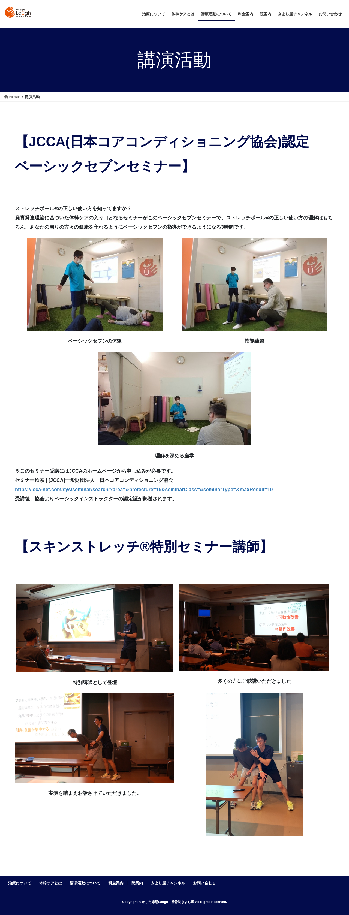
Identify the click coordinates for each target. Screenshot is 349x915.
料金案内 (116, 883)
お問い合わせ (204, 883)
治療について (19, 883)
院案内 (137, 883)
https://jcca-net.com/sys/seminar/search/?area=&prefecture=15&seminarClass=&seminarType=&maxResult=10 (144, 489)
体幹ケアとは (50, 883)
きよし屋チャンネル (168, 883)
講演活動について (85, 883)
